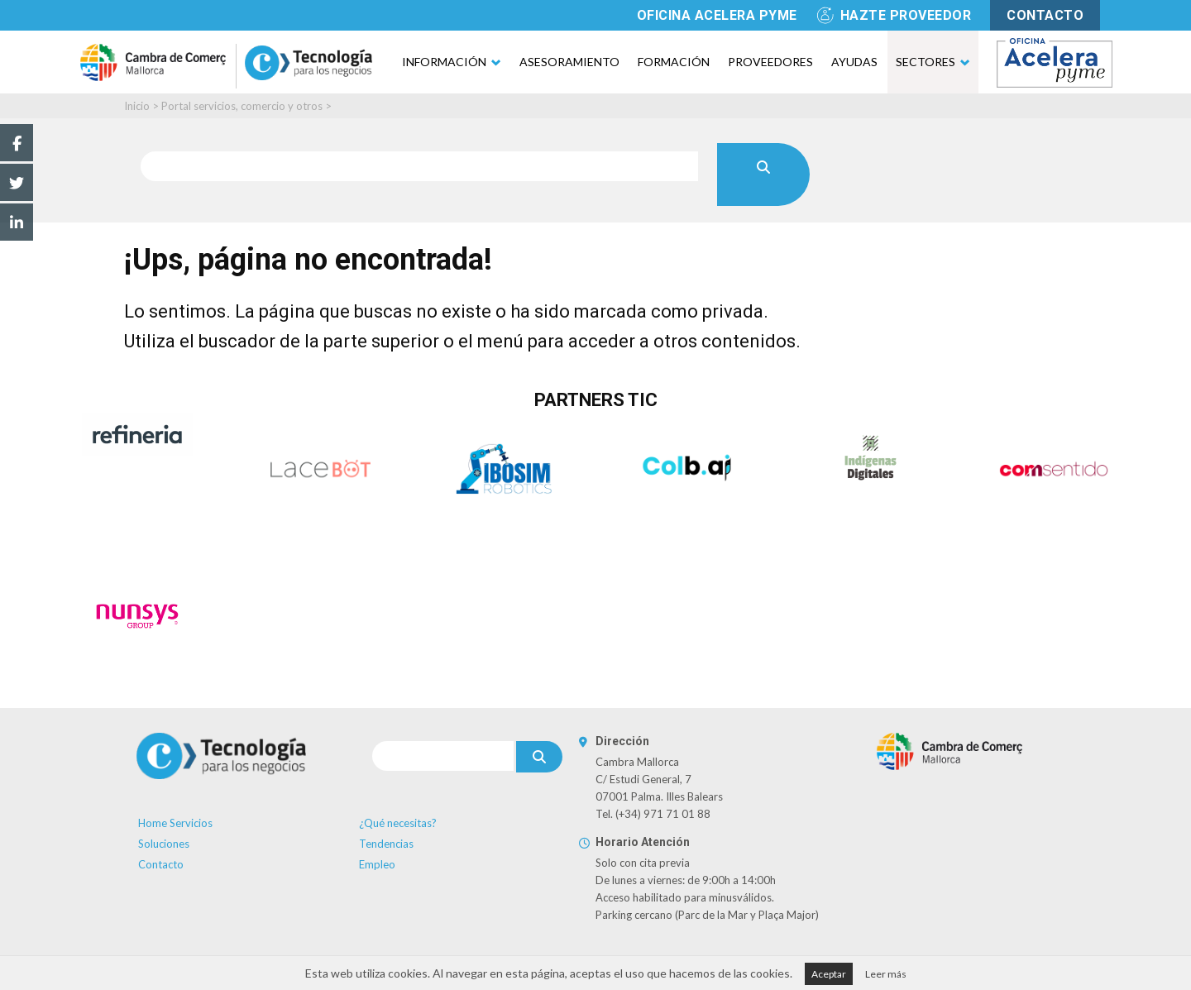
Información (444, 62)
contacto (1045, 15)
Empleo (377, 864)
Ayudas (854, 62)
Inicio (137, 105)
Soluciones (163, 843)
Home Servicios (175, 823)
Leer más (885, 974)
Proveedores (770, 62)
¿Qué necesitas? (398, 823)
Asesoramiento (569, 62)
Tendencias (386, 843)
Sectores (925, 62)
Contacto (161, 864)
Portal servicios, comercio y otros (242, 105)
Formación (674, 62)
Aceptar (828, 974)
